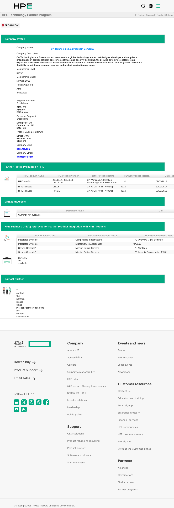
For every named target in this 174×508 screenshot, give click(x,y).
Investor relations (77, 400)
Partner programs (128, 489)
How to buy (25, 362)
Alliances (123, 467)
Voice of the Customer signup (134, 448)
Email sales (24, 378)
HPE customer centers (130, 434)
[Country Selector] (151, 6)
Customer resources (134, 384)
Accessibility (74, 357)
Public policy (74, 414)
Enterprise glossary (129, 412)
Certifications (125, 475)
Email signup (125, 405)
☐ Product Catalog (163, 15)
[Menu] (158, 6)
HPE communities (128, 427)
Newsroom (124, 371)
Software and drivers (79, 455)
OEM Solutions (75, 433)
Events (121, 350)
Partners (125, 461)
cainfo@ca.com (25, 156)
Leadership (73, 407)
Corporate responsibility (81, 371)
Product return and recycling (83, 440)
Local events (125, 364)
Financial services (128, 419)
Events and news (131, 343)
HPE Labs (72, 379)
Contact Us (124, 391)
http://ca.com (23, 149)
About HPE (73, 350)
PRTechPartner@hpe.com (30, 307)
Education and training (131, 398)
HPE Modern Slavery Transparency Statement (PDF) (86, 389)
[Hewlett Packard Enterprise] (34, 344)
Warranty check (76, 462)
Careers (71, 364)
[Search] (143, 6)
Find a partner (126, 482)
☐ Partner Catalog (144, 15)
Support (74, 426)
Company (75, 343)
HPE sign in (124, 441)
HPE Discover (125, 357)
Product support (28, 370)
